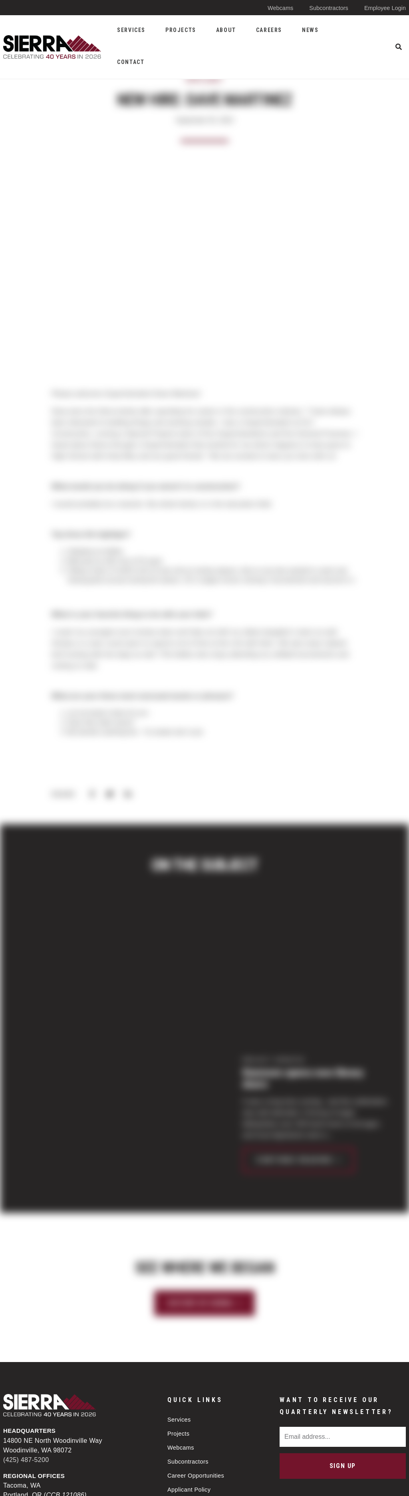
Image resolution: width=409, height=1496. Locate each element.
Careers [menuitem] (269, 30)
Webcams (277, 7)
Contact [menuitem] (130, 62)
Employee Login (384, 7)
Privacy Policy (183, 1483)
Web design (339, 1482)
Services (179, 1288)
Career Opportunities (196, 1345)
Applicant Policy (189, 1360)
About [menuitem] (226, 30)
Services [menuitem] (131, 30)
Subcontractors (327, 7)
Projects (178, 1302)
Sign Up (343, 1334)
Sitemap (235, 1483)
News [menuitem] (310, 30)
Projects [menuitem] (180, 30)
